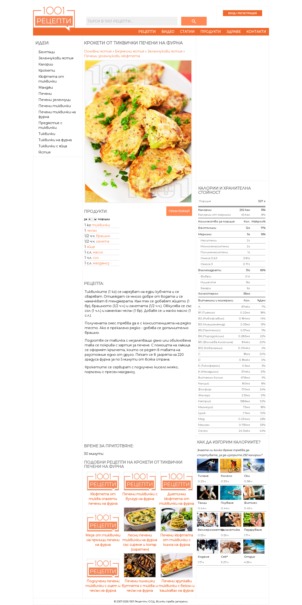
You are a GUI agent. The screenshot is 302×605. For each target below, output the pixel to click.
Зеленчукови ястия (55, 58)
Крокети (46, 70)
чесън (92, 230)
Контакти (256, 32)
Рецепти (147, 32)
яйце (91, 247)
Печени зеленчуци (54, 100)
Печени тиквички (54, 106)
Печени (45, 93)
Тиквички (46, 134)
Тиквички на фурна (55, 140)
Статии (187, 32)
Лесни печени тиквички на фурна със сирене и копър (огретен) (139, 540)
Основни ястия (98, 51)
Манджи (45, 87)
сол (96, 258)
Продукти (210, 32)
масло (98, 252)
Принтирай (179, 211)
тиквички (101, 225)
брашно (103, 236)
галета (102, 241)
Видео (167, 32)
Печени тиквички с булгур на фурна (139, 494)
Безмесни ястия (130, 51)
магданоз (101, 263)
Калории (45, 64)
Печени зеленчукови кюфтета (112, 56)
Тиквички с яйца (52, 146)
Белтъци (46, 52)
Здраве (233, 32)
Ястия (44, 152)
